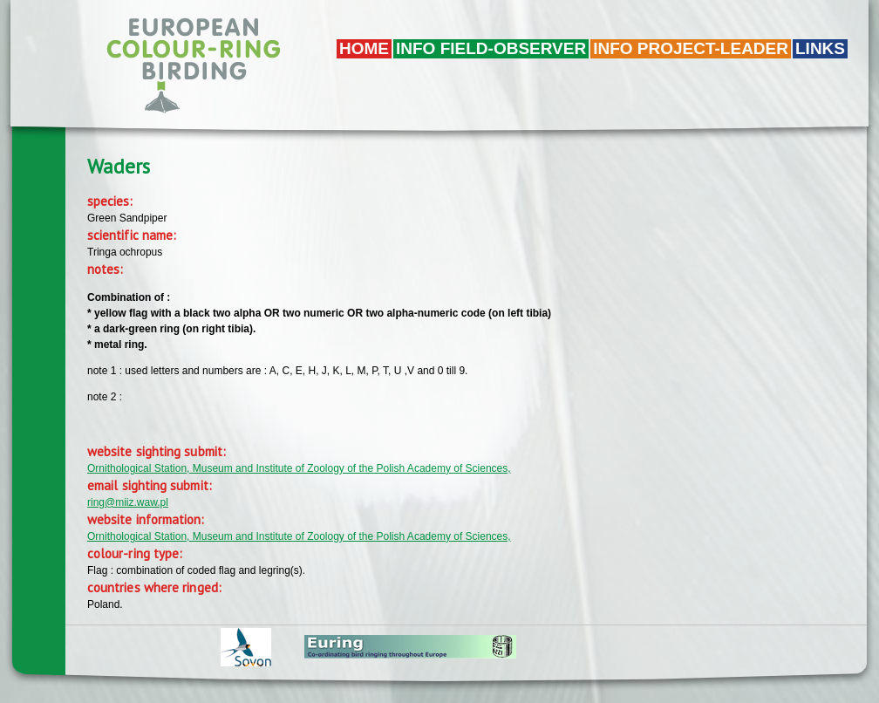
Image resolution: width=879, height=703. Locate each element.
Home (364, 48)
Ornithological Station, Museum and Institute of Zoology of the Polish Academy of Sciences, (299, 468)
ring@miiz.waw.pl (127, 502)
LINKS (820, 48)
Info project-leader (690, 48)
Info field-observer (491, 48)
